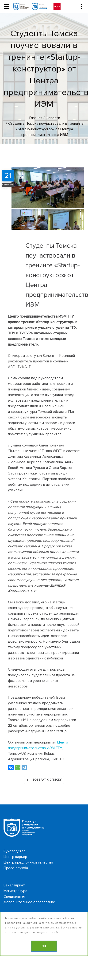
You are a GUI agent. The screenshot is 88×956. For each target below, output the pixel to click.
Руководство (15, 851)
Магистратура (15, 891)
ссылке (54, 927)
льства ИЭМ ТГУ (48, 748)
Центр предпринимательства (28, 862)
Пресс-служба (16, 868)
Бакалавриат (14, 885)
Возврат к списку (44, 780)
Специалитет (15, 896)
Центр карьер (15, 856)
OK (44, 946)
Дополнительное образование (29, 902)
